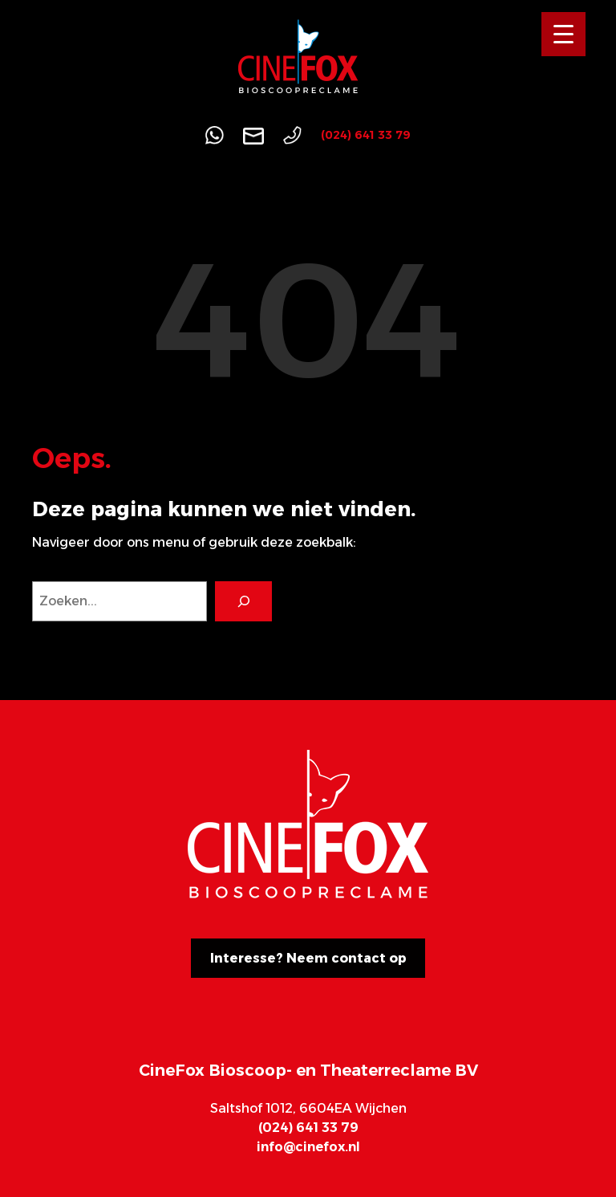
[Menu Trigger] (563, 34)
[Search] (243, 601)
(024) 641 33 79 (366, 135)
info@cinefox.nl (308, 1146)
